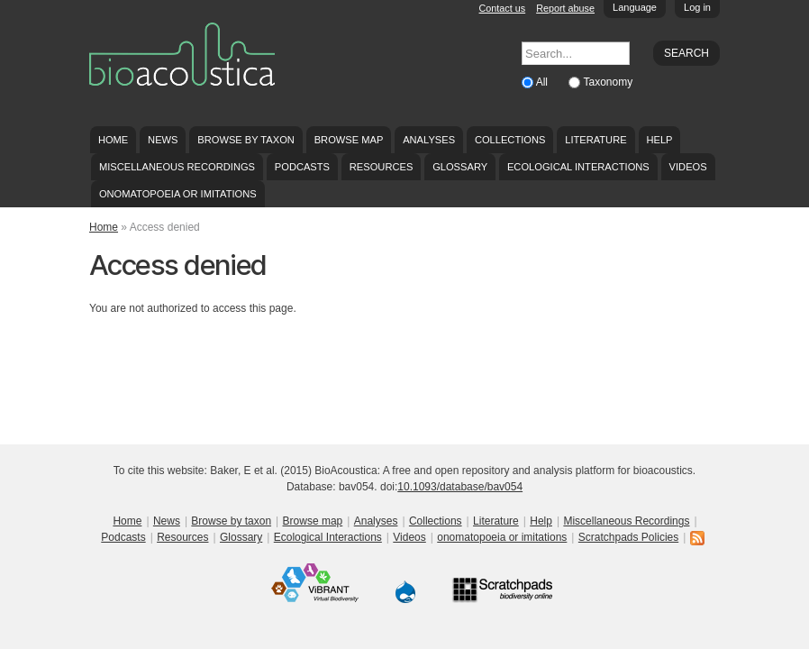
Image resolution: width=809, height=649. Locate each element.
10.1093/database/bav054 (460, 486)
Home (113, 139)
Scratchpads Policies (628, 537)
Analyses (429, 139)
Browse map (349, 139)
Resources (381, 166)
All (543, 82)
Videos (688, 166)
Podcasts (302, 166)
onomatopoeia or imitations (178, 193)
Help (659, 139)
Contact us (502, 8)
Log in (697, 7)
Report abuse (565, 8)
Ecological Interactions (578, 166)
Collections (510, 139)
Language (635, 7)
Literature (595, 139)
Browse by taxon (246, 139)
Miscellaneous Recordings (177, 166)
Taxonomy (607, 82)
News (162, 139)
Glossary (459, 166)
